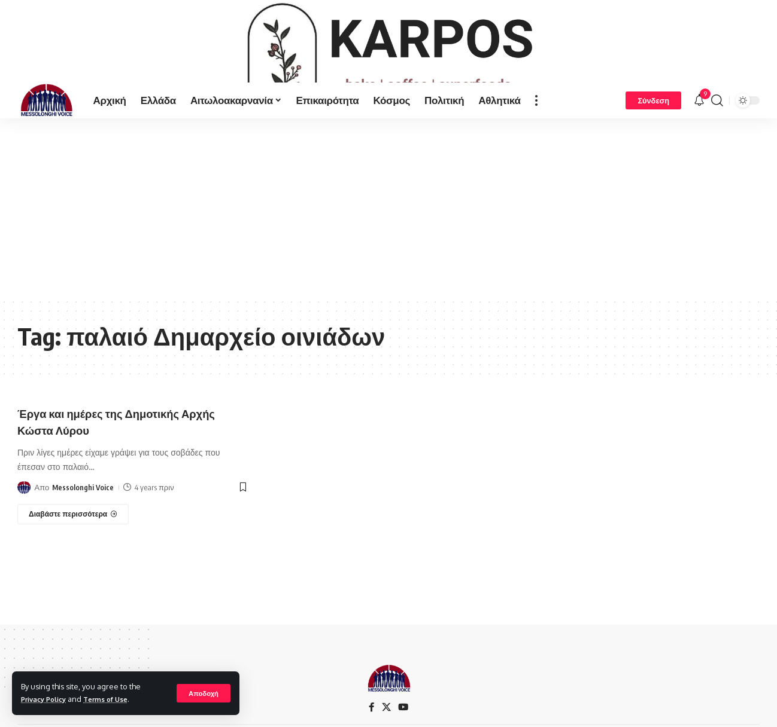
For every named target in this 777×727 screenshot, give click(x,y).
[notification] (699, 139)
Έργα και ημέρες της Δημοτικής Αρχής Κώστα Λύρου (114, 461)
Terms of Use (116, 699)
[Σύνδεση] (653, 140)
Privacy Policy (47, 699)
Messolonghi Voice (83, 527)
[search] (717, 140)
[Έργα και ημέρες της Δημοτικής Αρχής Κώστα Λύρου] (73, 554)
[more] (536, 140)
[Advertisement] (388, 247)
